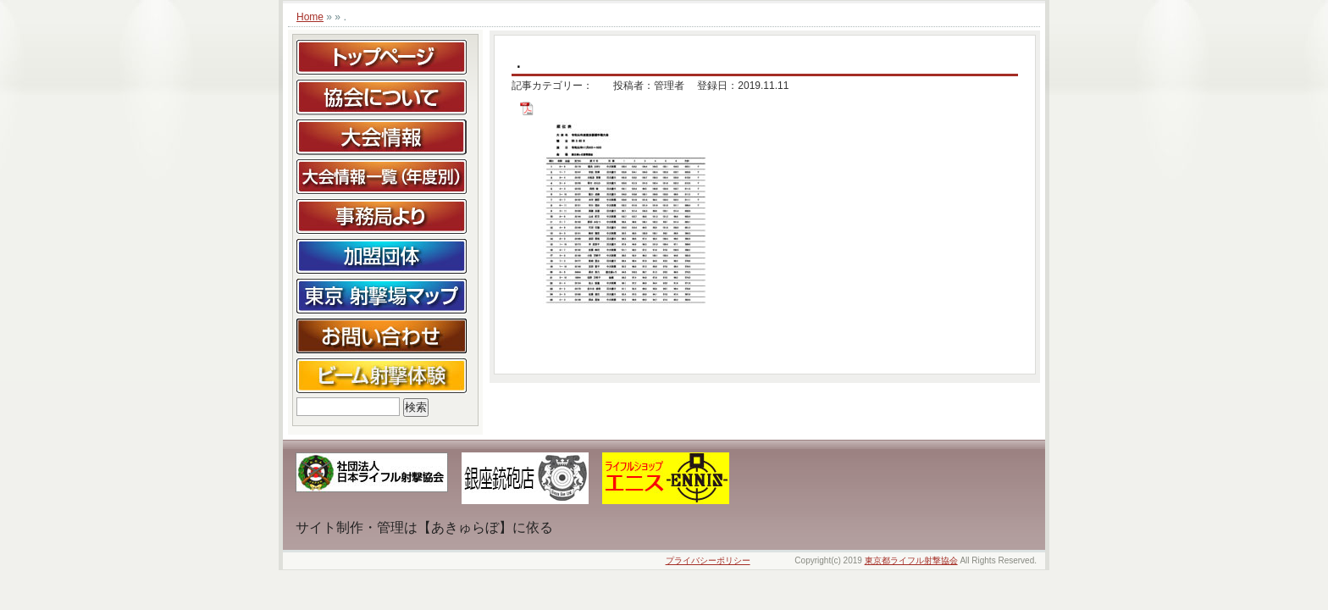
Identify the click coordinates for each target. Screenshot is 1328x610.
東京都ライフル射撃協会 (911, 560)
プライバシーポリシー (708, 560)
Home (310, 17)
